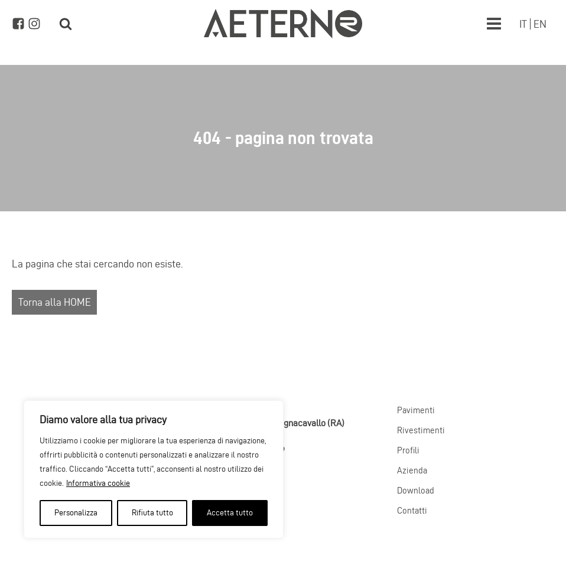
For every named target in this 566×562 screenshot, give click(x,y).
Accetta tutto (230, 512)
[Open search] (66, 24)
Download (415, 490)
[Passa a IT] (523, 24)
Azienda (412, 470)
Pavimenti (416, 410)
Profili (408, 450)
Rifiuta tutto (152, 512)
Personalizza (75, 512)
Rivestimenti (421, 430)
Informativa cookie (98, 483)
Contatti (412, 510)
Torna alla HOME (54, 302)
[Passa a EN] (540, 24)
